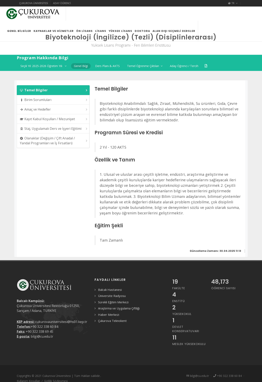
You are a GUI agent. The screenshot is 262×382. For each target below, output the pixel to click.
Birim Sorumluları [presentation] (54, 99)
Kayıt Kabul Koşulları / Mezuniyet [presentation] (54, 119)
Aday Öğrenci (62, 3)
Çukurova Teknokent (112, 321)
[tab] (53, 90)
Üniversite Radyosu (112, 296)
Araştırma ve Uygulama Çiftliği (119, 308)
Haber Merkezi (108, 315)
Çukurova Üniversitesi (33, 3)
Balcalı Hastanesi (110, 290)
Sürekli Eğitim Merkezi (113, 302)
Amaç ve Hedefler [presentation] (54, 109)
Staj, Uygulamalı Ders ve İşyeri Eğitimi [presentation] (54, 128)
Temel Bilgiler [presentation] (54, 90)
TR (233, 3)
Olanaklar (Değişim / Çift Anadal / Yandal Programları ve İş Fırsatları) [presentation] (54, 140)
